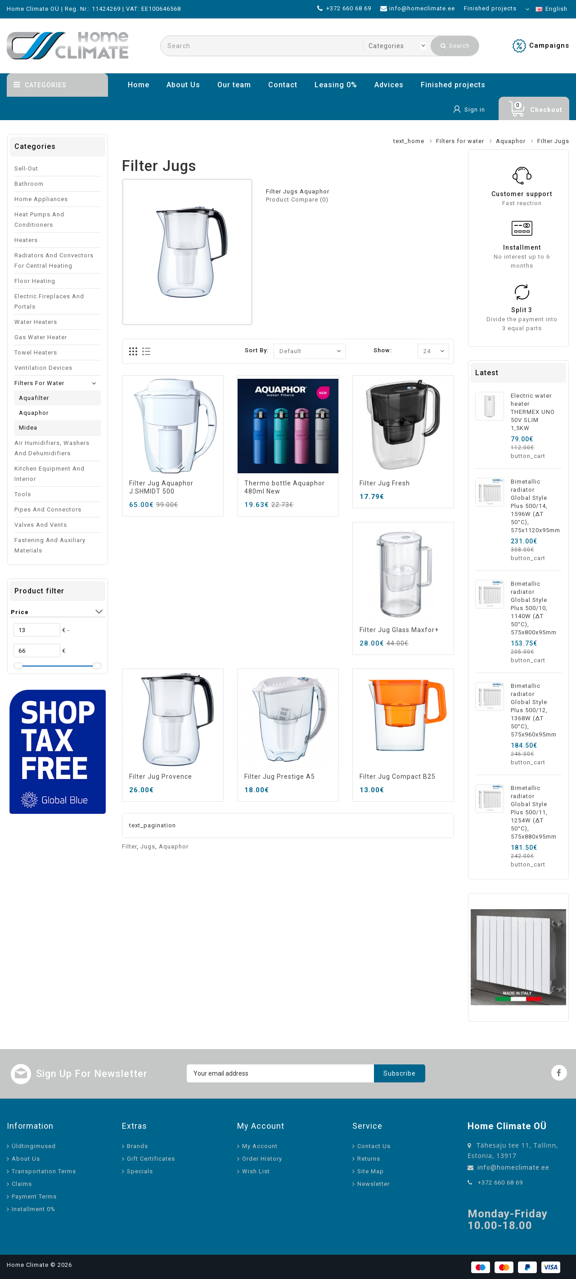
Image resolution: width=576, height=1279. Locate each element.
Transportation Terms (44, 1171)
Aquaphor (511, 141)
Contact (282, 85)
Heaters (26, 240)
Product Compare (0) (297, 199)
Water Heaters (35, 322)
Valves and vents (40, 524)
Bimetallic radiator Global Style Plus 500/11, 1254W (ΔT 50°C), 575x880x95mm (534, 812)
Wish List (256, 1171)
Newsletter (373, 1183)
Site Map (370, 1171)
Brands (137, 1146)
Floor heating (34, 281)
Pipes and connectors (47, 509)
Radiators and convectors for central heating (54, 260)
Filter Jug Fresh (385, 483)
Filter (129, 846)
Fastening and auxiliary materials (50, 545)
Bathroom (29, 183)
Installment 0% (33, 1209)
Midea (28, 427)
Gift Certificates (151, 1158)
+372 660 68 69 (500, 1182)
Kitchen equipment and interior (49, 473)
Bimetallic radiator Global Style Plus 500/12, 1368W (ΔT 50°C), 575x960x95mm (534, 710)
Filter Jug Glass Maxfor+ (399, 629)
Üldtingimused (34, 1146)
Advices (389, 85)
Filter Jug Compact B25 (398, 776)
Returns (368, 1158)
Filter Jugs (553, 141)
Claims (22, 1183)
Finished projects (453, 85)
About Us (183, 85)
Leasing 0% (336, 85)
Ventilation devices (43, 367)
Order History (262, 1158)
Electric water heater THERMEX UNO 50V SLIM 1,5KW (533, 411)
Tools (22, 494)
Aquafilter (34, 398)
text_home (408, 141)
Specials (140, 1171)
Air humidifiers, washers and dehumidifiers (52, 448)
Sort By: (257, 350)
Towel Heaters (35, 352)
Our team (234, 85)
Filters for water (460, 141)
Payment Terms (34, 1196)
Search (455, 45)
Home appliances (41, 199)
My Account (260, 1146)
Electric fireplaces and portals (49, 301)
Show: (383, 350)
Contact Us (374, 1146)
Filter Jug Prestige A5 (279, 776)
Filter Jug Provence (160, 776)
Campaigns (549, 45)
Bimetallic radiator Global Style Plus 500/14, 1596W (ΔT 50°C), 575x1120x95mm (535, 506)
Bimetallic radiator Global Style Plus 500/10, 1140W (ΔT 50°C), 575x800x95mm (534, 608)
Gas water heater (40, 337)
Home (138, 85)
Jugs (147, 846)
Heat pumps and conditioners (39, 219)
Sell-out (26, 168)
